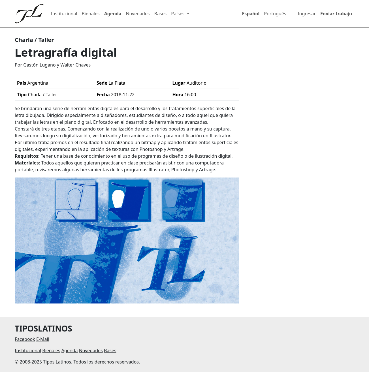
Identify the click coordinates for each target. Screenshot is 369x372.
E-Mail (42, 339)
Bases (160, 13)
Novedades (138, 13)
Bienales (90, 13)
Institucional (64, 13)
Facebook (25, 339)
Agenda (112, 13)
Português (275, 13)
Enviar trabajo (336, 13)
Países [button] (178, 13)
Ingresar (307, 13)
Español (250, 13)
